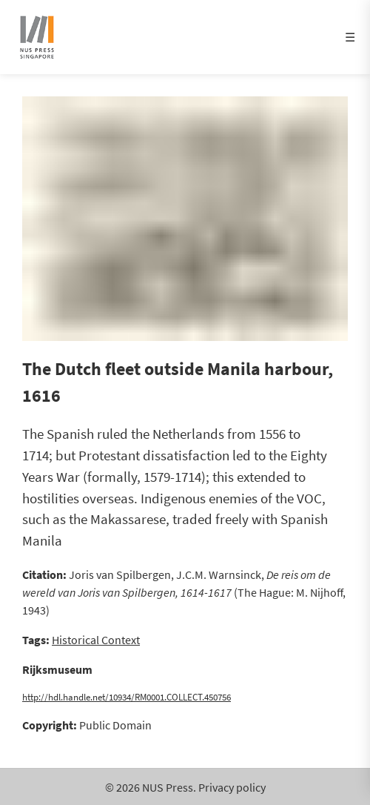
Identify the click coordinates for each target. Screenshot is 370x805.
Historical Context (96, 639)
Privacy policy (232, 787)
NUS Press (167, 787)
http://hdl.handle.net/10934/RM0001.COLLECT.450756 (126, 697)
